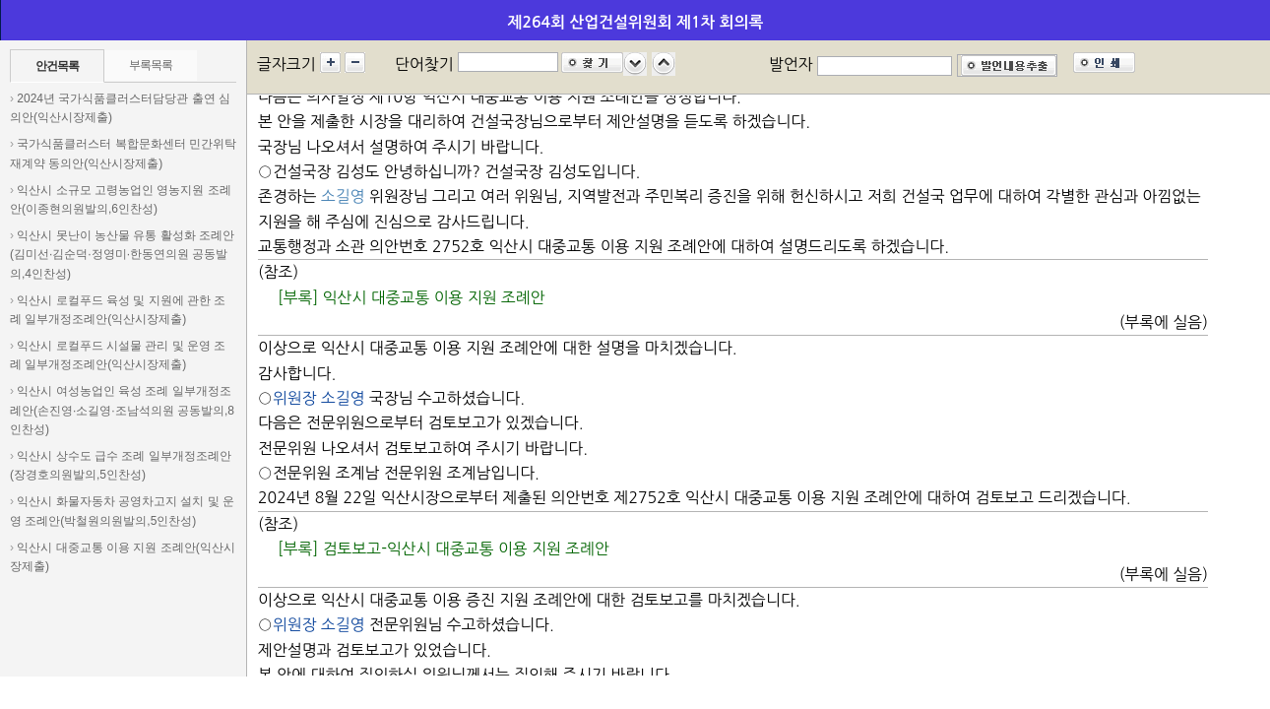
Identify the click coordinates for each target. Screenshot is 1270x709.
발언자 (791, 64)
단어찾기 (424, 64)
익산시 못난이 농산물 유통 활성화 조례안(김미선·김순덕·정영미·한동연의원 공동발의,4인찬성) (122, 254)
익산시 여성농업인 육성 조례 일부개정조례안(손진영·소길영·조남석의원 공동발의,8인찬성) (122, 409)
